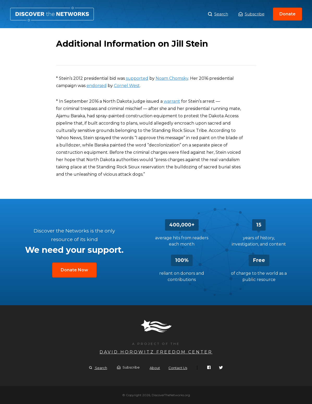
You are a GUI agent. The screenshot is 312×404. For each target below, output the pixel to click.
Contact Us (177, 368)
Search (218, 14)
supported (137, 78)
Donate (287, 13)
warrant (172, 101)
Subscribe (251, 13)
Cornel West (127, 85)
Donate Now (74, 269)
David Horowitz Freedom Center (156, 352)
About (155, 368)
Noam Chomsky (172, 78)
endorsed (97, 85)
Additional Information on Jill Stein (52, 14)
